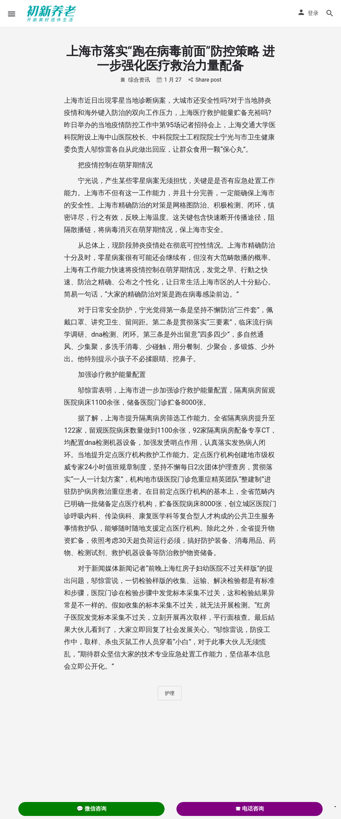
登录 (313, 13)
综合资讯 (135, 80)
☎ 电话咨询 (249, 808)
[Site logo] (52, 13)
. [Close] (335, 804)
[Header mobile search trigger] (329, 13)
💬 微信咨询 (91, 808)
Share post (204, 80)
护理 (169, 693)
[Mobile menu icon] (11, 13)
